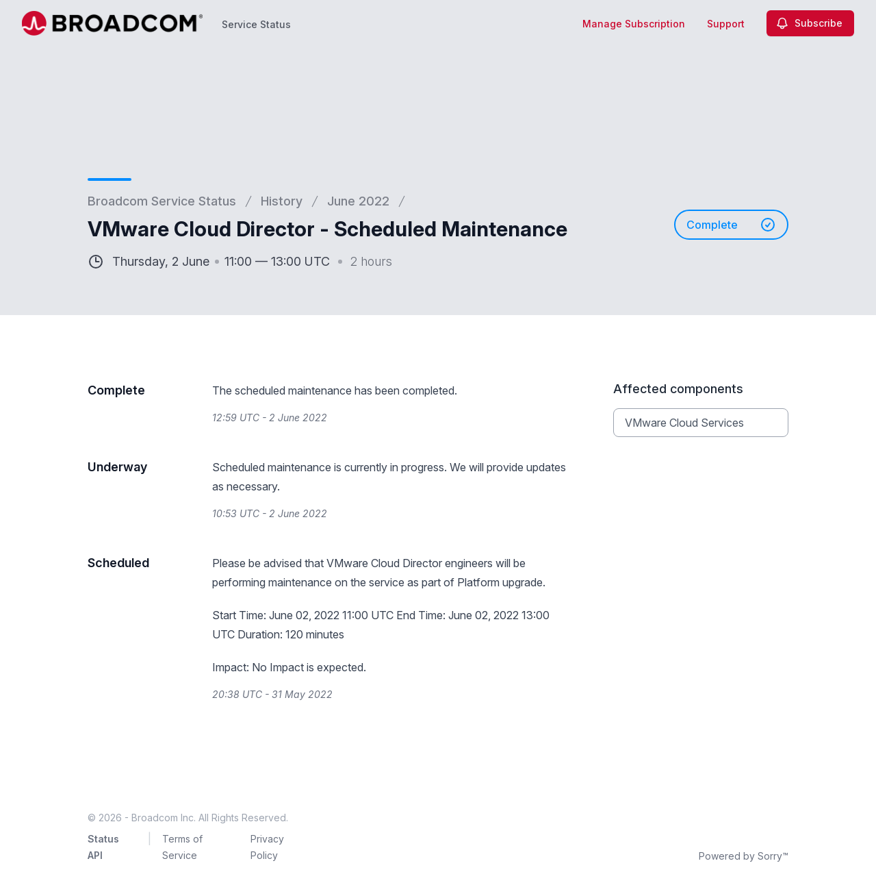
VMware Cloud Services (684, 422)
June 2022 (358, 201)
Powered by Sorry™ (743, 856)
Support (726, 23)
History (281, 201)
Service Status (256, 24)
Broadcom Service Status (162, 201)
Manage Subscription (633, 23)
